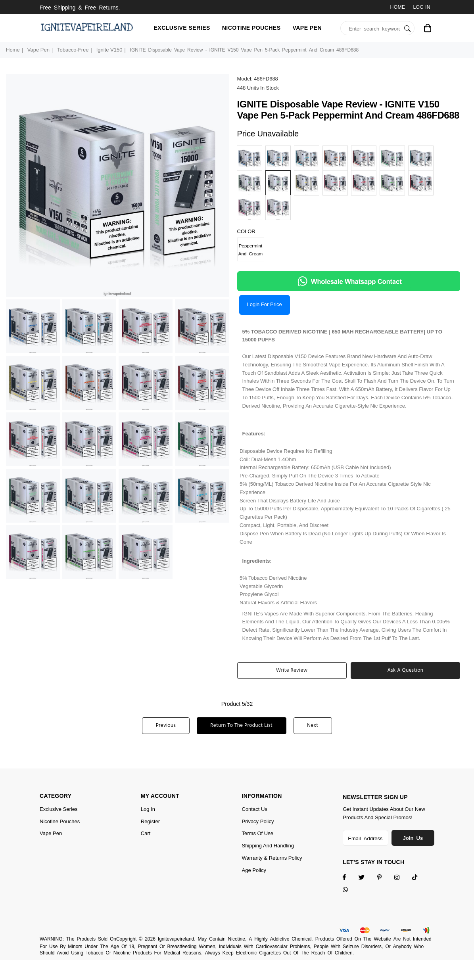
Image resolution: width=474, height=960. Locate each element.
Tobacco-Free (72, 50)
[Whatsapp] (350, 890)
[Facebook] (349, 878)
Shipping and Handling (268, 846)
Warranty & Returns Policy (272, 858)
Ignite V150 (109, 50)
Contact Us (254, 809)
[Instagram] (384, 878)
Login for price (264, 304)
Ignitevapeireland (176, 939)
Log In (421, 7)
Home (397, 7)
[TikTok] (420, 878)
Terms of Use (257, 833)
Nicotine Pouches (251, 28)
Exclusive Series (182, 28)
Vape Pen (307, 28)
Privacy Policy (258, 821)
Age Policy (254, 870)
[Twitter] (367, 878)
